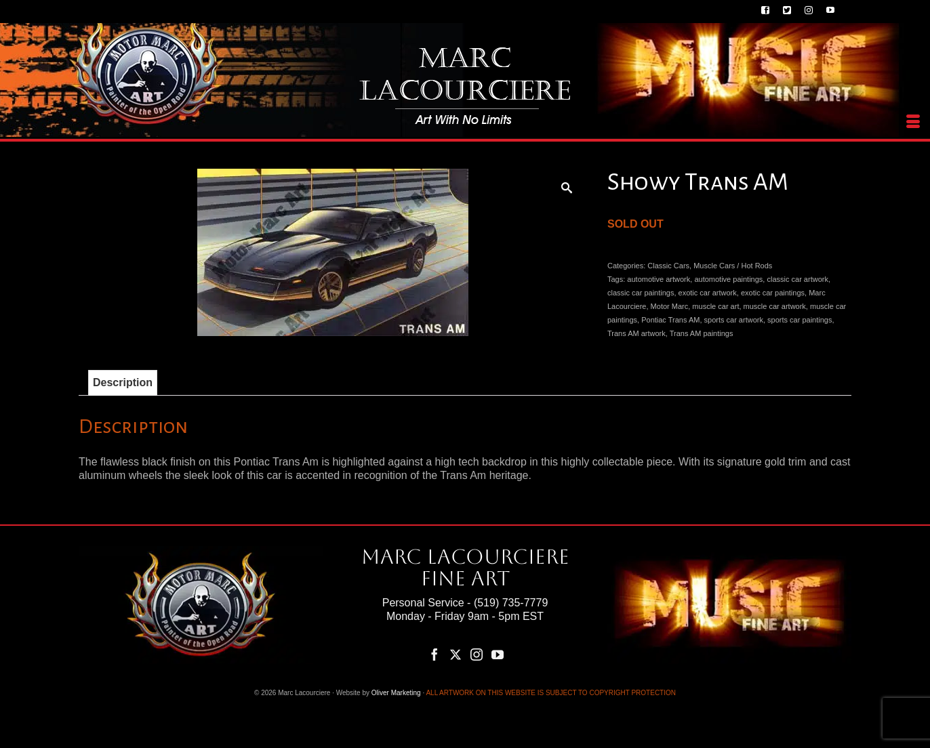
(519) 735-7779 (511, 602)
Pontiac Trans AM (670, 320)
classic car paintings (640, 293)
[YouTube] (497, 654)
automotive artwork (658, 279)
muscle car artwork (775, 306)
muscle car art (715, 306)
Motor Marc (670, 306)
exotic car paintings (773, 293)
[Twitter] (455, 654)
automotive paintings (728, 279)
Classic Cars (668, 266)
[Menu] (913, 122)
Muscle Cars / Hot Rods (732, 266)
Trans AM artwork (636, 333)
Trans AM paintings (701, 333)
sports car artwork (733, 320)
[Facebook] (434, 654)
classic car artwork (797, 279)
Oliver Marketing (396, 693)
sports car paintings (799, 320)
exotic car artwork (708, 293)
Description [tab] (123, 382)
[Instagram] (476, 654)
